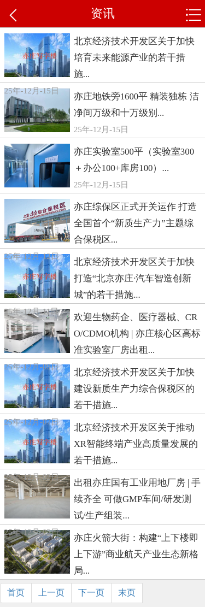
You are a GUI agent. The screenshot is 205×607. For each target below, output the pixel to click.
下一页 (91, 592)
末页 (127, 592)
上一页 (51, 592)
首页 (16, 592)
